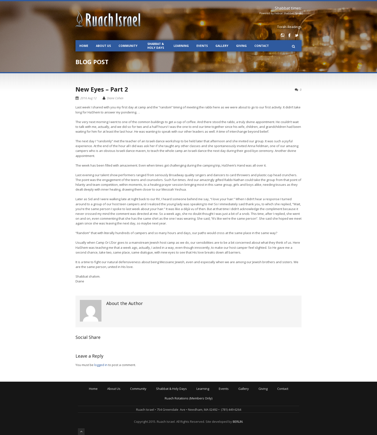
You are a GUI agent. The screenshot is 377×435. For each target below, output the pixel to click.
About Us (103, 46)
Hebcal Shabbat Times (288, 13)
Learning (181, 46)
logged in (100, 365)
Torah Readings (289, 27)
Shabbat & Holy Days (155, 46)
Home (83, 46)
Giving (241, 46)
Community (128, 46)
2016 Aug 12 (88, 98)
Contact (261, 46)
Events (202, 46)
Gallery (221, 46)
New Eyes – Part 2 (101, 89)
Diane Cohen (115, 98)
